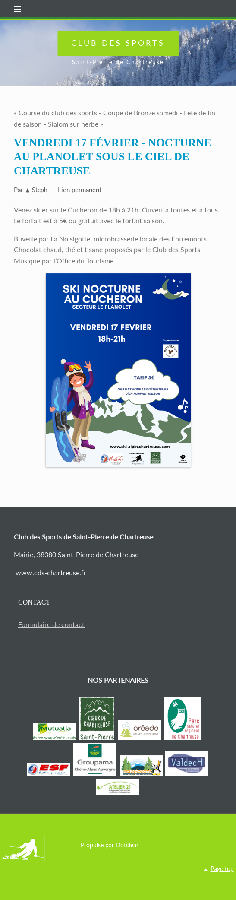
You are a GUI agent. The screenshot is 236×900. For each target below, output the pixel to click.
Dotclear (127, 845)
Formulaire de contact (51, 624)
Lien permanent (79, 189)
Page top (222, 868)
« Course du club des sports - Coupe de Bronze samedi (96, 112)
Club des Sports (118, 43)
